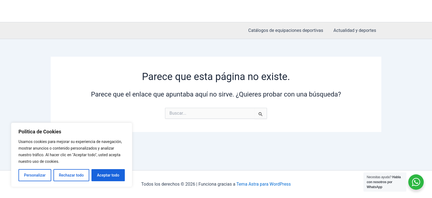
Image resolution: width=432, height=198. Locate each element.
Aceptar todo (108, 175)
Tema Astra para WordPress (263, 184)
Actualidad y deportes (355, 30)
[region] (71, 155)
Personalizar (34, 175)
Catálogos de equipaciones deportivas (287, 30)
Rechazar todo (71, 175)
